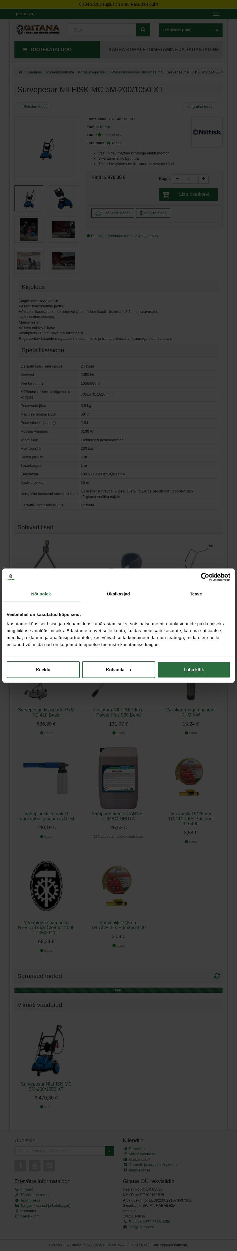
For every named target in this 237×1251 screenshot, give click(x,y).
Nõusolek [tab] (41, 593)
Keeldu (43, 669)
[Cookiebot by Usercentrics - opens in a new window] (205, 577)
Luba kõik (194, 669)
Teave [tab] (196, 593)
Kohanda (119, 669)
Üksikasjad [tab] (118, 593)
